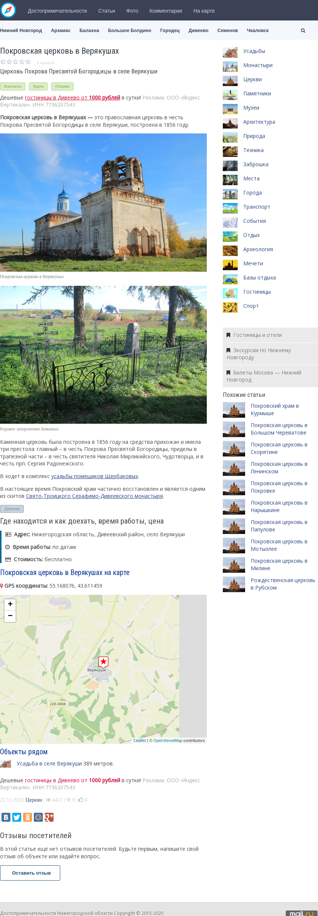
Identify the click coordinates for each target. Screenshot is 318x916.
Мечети (253, 263)
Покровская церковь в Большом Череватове (279, 428)
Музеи (251, 107)
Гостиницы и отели (254, 334)
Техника (253, 150)
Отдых (251, 235)
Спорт (251, 305)
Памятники (257, 93)
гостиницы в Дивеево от (72, 97)
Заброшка (256, 164)
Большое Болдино (129, 30)
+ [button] (10, 604)
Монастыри (258, 65)
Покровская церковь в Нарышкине (279, 506)
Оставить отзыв (30, 873)
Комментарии (166, 11)
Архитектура (259, 121)
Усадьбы (254, 50)
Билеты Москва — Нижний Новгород (264, 376)
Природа (254, 135)
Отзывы (62, 86)
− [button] (10, 616)
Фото (132, 11)
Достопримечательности (57, 11)
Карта (38, 86)
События (254, 220)
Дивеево (199, 30)
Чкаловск (258, 30)
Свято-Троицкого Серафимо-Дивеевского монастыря (94, 495)
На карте (204, 11)
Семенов (228, 30)
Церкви (34, 800)
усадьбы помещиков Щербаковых (94, 476)
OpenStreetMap (168, 740)
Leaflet (140, 740)
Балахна (89, 30)
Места (251, 178)
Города (252, 192)
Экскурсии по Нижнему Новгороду (259, 354)
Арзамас (61, 30)
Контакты (12, 86)
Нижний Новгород (21, 30)
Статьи (106, 11)
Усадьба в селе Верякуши (49, 763)
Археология (258, 249)
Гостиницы (257, 291)
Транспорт (256, 206)
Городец (170, 30)
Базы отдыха (259, 277)
